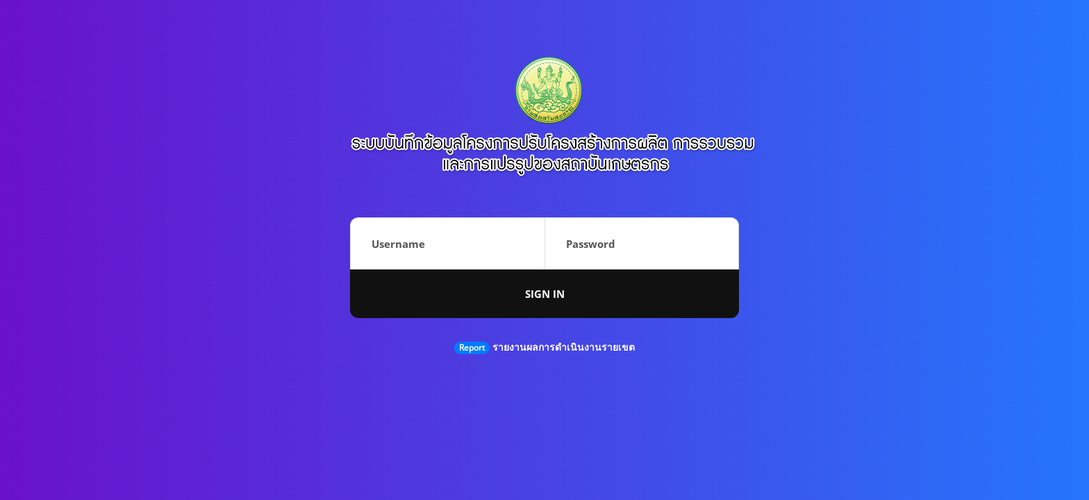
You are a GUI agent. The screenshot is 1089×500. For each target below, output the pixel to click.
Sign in (545, 294)
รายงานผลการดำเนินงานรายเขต (563, 346)
